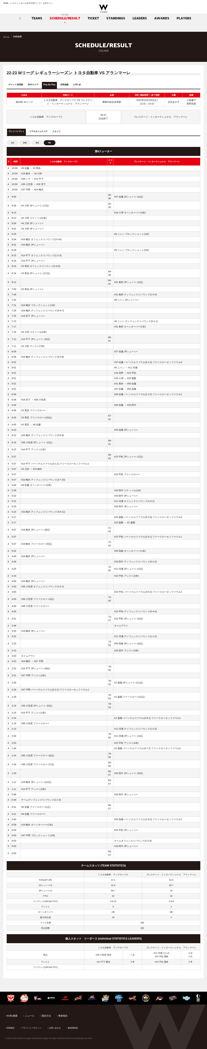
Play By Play (62, 84)
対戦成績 (82, 84)
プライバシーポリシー (32, 1025)
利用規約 (11, 1025)
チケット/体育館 (18, 84)
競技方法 (46, 1013)
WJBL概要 (12, 1013)
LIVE (97, 84)
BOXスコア (41, 84)
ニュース (29, 1013)
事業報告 (63, 1013)
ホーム (6, 36)
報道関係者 (73, 1025)
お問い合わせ (55, 1025)
